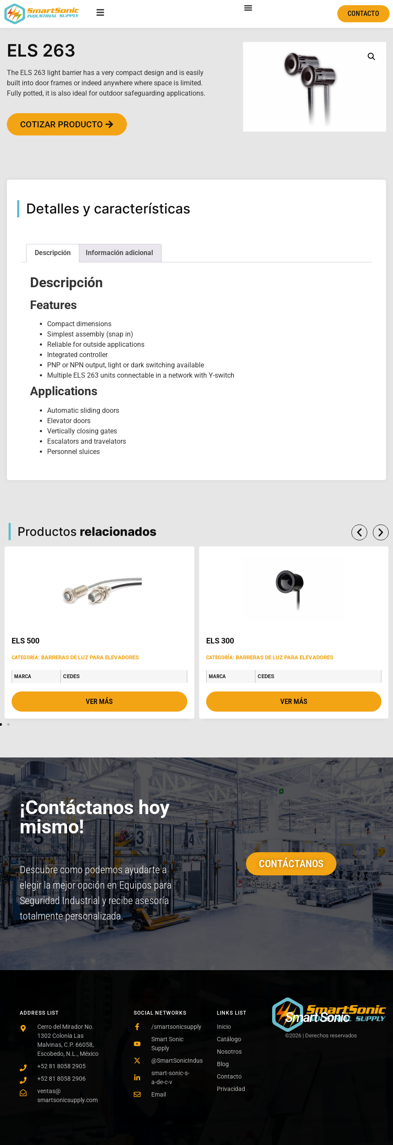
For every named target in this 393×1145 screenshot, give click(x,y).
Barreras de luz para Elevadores (90, 657)
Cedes (71, 676)
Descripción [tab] (53, 253)
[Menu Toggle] (248, 7)
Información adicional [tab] (119, 253)
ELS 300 (220, 640)
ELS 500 (25, 640)
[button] (371, 56)
